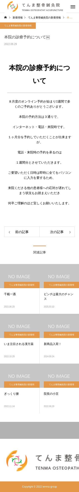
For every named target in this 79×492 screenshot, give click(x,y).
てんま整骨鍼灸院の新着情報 (18, 25)
